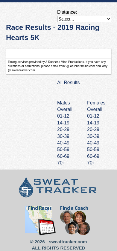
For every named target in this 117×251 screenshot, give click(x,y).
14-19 (93, 122)
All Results (68, 82)
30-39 (93, 136)
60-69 (93, 156)
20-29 (93, 129)
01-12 (93, 115)
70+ (91, 162)
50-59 (93, 149)
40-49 (93, 142)
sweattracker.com (68, 241)
